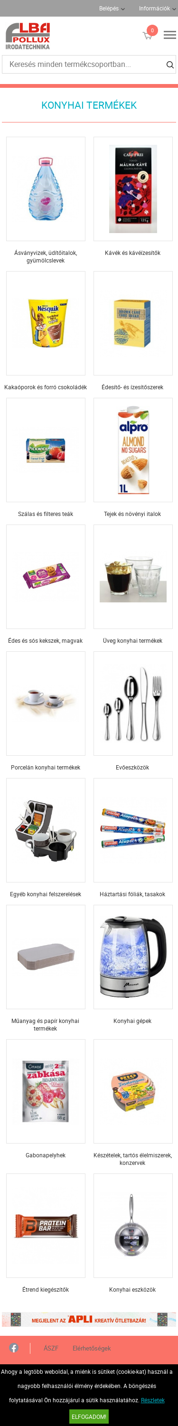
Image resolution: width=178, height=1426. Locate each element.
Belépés (109, 8)
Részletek (153, 1400)
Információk (154, 8)
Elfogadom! (89, 1416)
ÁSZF (51, 1348)
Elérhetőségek (92, 1348)
